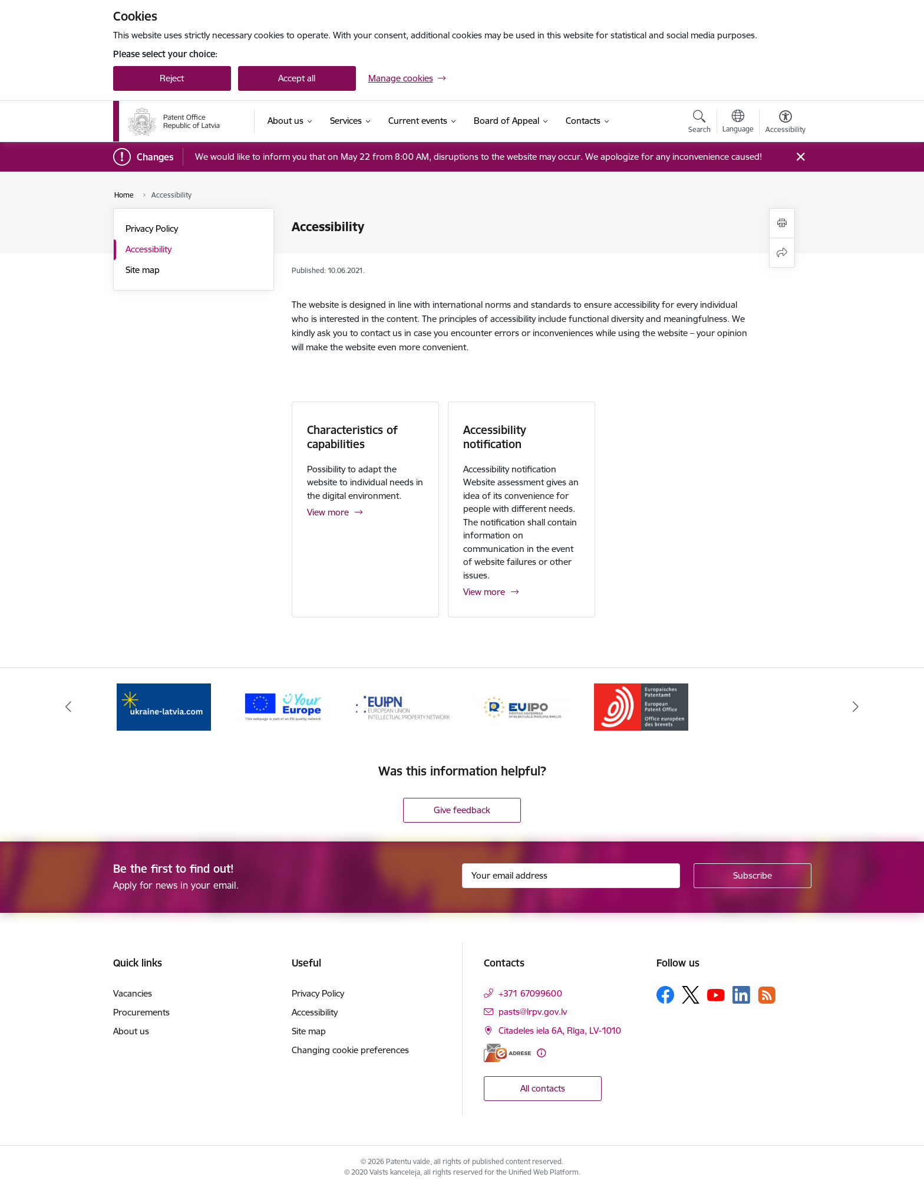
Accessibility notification (494, 437)
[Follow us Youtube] (716, 994)
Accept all (296, 78)
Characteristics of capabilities (352, 437)
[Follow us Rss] (767, 995)
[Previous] (68, 706)
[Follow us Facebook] (665, 995)
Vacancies (132, 993)
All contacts (542, 1088)
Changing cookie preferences (350, 1050)
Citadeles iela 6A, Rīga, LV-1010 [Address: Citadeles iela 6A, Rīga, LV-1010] (560, 1030)
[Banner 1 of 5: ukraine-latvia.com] (164, 705)
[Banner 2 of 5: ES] (283, 705)
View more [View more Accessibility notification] (484, 591)
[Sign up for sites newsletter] (752, 875)
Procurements (141, 1012)
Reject (172, 78)
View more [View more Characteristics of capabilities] (328, 512)
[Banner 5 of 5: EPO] (641, 705)
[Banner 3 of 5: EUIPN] (403, 705)
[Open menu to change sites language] (738, 122)
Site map (143, 269)
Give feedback (462, 810)
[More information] (541, 1052)
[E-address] (507, 1053)
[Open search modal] (699, 123)
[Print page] (782, 223)
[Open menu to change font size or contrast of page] (785, 123)
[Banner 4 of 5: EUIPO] (522, 705)
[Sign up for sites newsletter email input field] (571, 875)
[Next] (856, 706)
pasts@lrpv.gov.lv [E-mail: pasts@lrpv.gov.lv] (533, 1011)
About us (131, 1031)
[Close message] (800, 157)
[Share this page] (782, 252)
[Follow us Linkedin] (741, 995)
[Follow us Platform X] (690, 995)
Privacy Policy (152, 228)
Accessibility (148, 249)
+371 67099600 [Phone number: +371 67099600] (530, 993)
